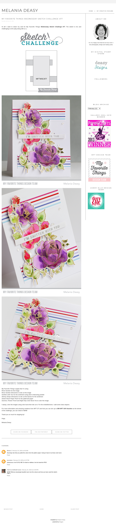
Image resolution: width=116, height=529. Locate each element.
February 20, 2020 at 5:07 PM (21, 460)
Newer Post (8, 509)
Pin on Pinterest (41, 432)
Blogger (61, 521)
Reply (8, 455)
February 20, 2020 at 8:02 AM (20, 450)
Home (42, 509)
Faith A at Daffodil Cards (14, 469)
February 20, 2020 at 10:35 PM (30, 469)
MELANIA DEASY (20, 10)
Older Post (75, 509)
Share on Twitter (62, 432)
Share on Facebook (20, 432)
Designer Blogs (61, 519)
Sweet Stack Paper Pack (10, 398)
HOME (91, 11)
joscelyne (9, 460)
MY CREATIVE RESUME (105, 11)
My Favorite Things (33, 27)
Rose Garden (6, 391)
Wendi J (9, 450)
